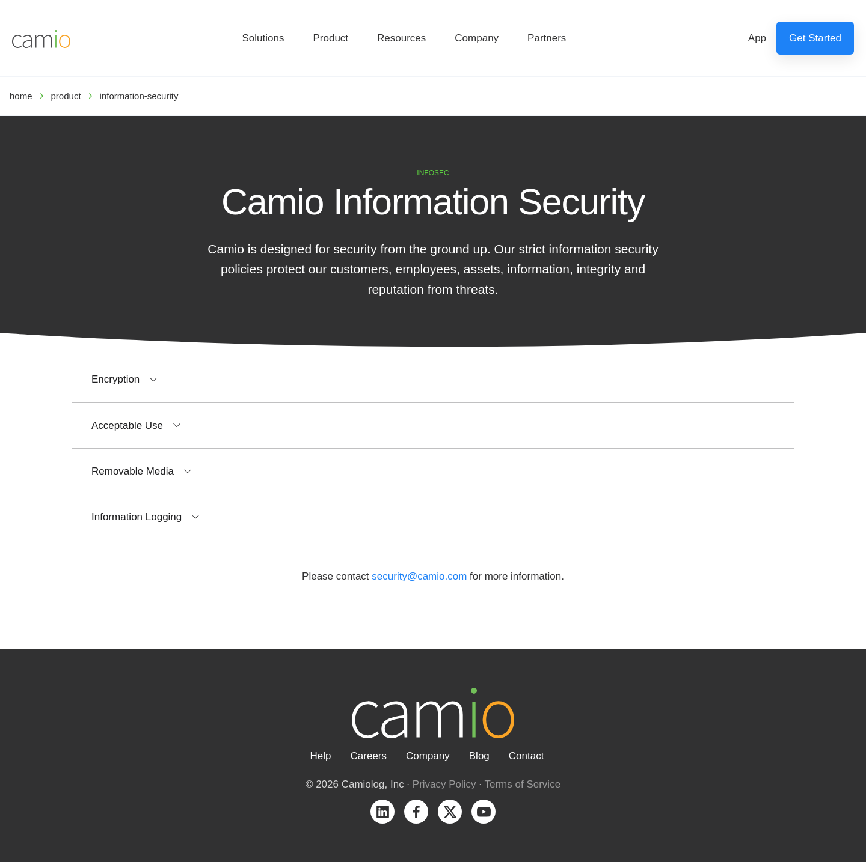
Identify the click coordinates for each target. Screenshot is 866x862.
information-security (139, 96)
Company (477, 38)
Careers (369, 756)
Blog (479, 756)
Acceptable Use (127, 425)
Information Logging (136, 517)
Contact (526, 756)
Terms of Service (523, 784)
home (21, 96)
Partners (546, 38)
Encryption (115, 379)
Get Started (815, 38)
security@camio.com (419, 576)
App (757, 38)
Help (320, 756)
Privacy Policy (444, 784)
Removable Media (132, 471)
